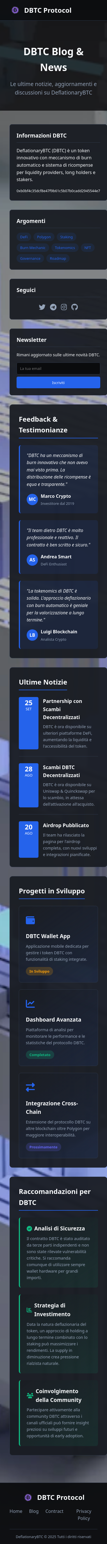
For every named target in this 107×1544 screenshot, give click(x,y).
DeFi (24, 236)
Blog (34, 1511)
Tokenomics (65, 247)
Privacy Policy (83, 1515)
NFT (87, 247)
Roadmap (58, 258)
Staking (66, 236)
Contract (54, 1511)
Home (16, 1511)
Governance (30, 258)
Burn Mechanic (32, 247)
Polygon (44, 236)
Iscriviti (58, 382)
